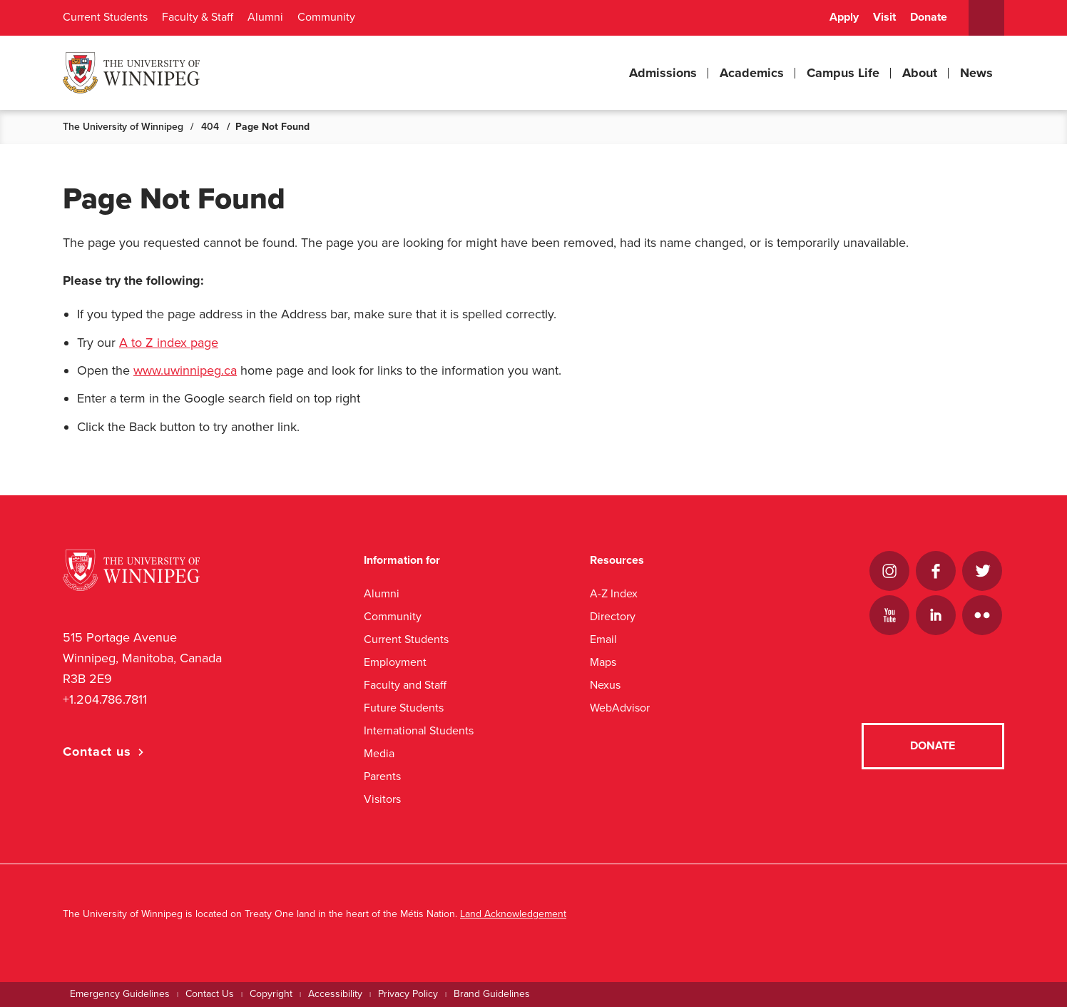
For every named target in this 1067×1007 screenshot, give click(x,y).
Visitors (382, 799)
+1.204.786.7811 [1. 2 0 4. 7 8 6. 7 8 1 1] (105, 699)
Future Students (404, 707)
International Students (419, 730)
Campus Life (843, 73)
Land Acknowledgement (513, 914)
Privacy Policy (408, 994)
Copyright (271, 994)
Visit (884, 17)
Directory (612, 616)
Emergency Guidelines (120, 994)
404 (210, 127)
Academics (752, 73)
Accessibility (335, 994)
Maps (603, 662)
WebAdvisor (620, 707)
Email (603, 639)
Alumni (265, 17)
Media (379, 753)
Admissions (663, 73)
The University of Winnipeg (123, 127)
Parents (382, 776)
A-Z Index (614, 593)
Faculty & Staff (197, 17)
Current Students (105, 17)
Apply (844, 17)
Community (326, 17)
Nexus (605, 685)
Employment (395, 662)
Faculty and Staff (405, 685)
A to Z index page (168, 342)
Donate (928, 17)
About (919, 73)
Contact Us (209, 994)
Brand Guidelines (492, 994)
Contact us (97, 751)
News (976, 73)
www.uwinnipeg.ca (185, 370)
